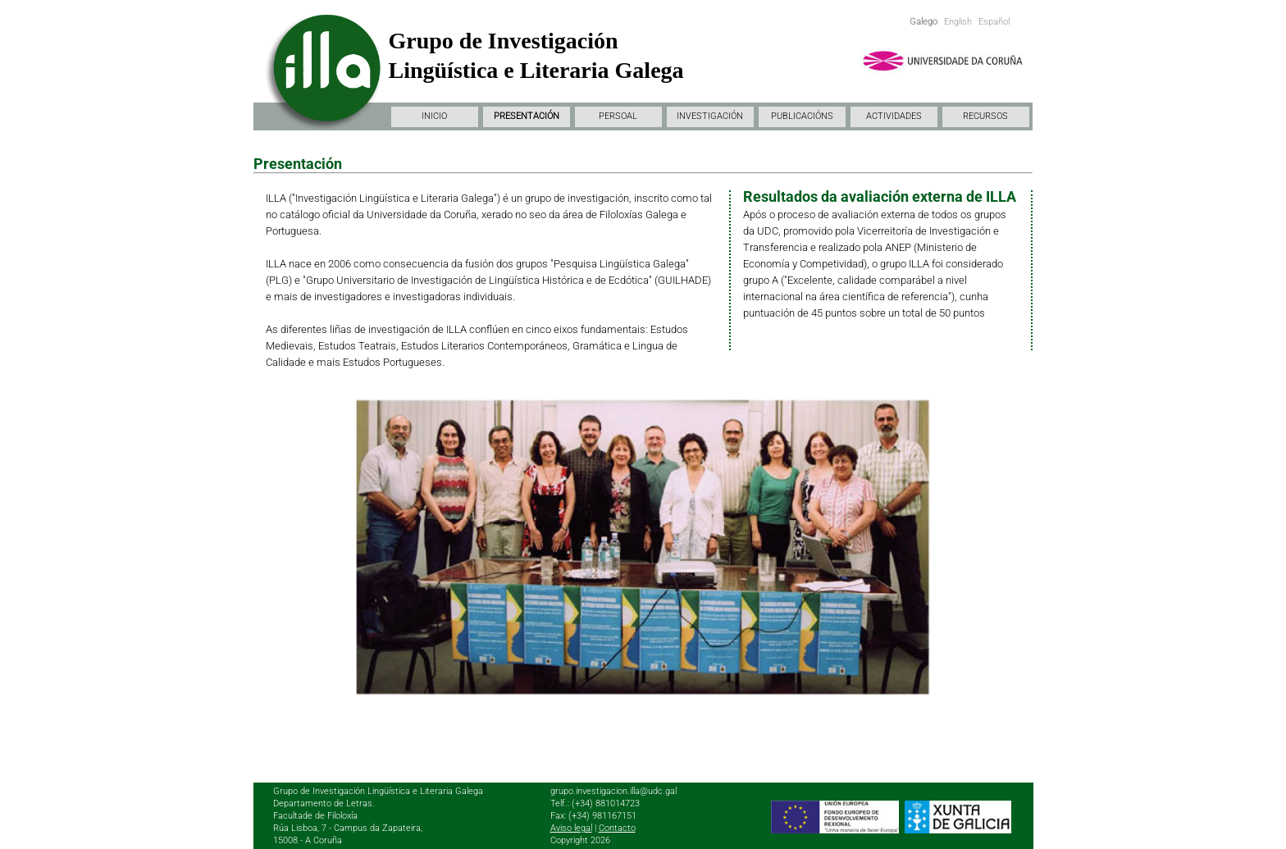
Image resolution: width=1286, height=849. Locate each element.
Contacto (617, 828)
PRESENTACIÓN (526, 116)
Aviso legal (571, 828)
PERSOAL (618, 116)
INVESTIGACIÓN (710, 116)
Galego (923, 21)
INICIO (434, 116)
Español (994, 21)
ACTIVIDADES (894, 116)
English (958, 21)
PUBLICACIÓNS (802, 116)
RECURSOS (985, 116)
